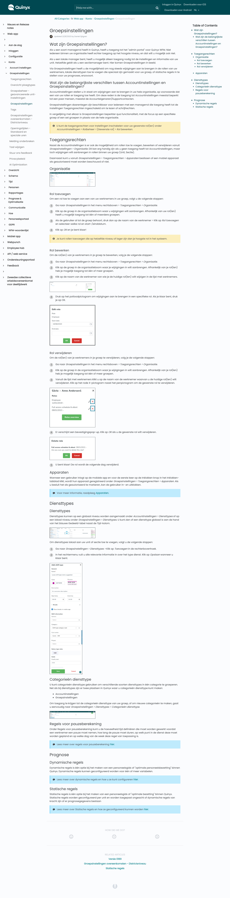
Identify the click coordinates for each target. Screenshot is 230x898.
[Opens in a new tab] (115, 886)
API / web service (17, 254)
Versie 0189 (115, 859)
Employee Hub (15, 248)
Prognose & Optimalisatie (15, 200)
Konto (11, 62)
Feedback (13, 265)
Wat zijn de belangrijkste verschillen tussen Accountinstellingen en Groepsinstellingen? (209, 41)
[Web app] (77, 18)
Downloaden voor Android (178, 10)
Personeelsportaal (18, 219)
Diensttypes (201, 80)
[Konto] (89, 18)
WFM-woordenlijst (18, 230)
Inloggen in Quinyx (171, 4)
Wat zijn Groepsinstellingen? (205, 31)
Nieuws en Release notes (18, 26)
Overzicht (13, 170)
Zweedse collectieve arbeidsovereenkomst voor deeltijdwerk (20, 281)
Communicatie (16, 207)
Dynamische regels (206, 103)
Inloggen (13, 51)
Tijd (10, 181)
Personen (13, 187)
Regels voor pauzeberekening (205, 92)
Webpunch (13, 242)
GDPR (11, 224)
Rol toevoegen (204, 60)
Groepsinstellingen (19, 73)
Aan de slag (15, 45)
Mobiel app (13, 236)
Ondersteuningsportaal (21, 259)
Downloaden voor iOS (195, 4)
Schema (13, 176)
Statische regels (115, 868)
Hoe (10, 213)
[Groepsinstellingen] (104, 18)
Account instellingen (20, 67)
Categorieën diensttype (209, 86)
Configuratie (15, 56)
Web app (12, 34)
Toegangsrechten (204, 53)
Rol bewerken (204, 63)
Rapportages (15, 193)
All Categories (62, 18)
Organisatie (202, 57)
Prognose (199, 100)
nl (195, 10)
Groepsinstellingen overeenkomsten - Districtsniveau (115, 863)
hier (112, 744)
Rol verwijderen (205, 66)
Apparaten (102, 493)
